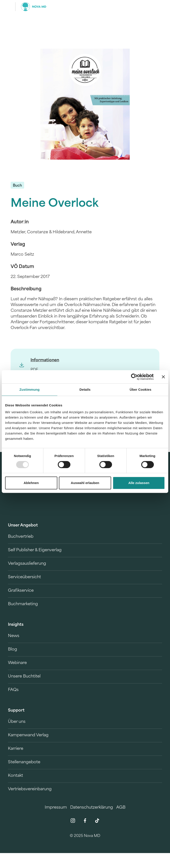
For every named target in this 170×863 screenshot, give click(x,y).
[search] (158, 6)
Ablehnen (31, 483)
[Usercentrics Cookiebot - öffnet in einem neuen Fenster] (134, 376)
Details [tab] (85, 389)
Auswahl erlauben (85, 483)
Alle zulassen (138, 483)
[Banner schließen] (163, 376)
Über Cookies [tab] (140, 389)
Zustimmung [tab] (29, 389)
